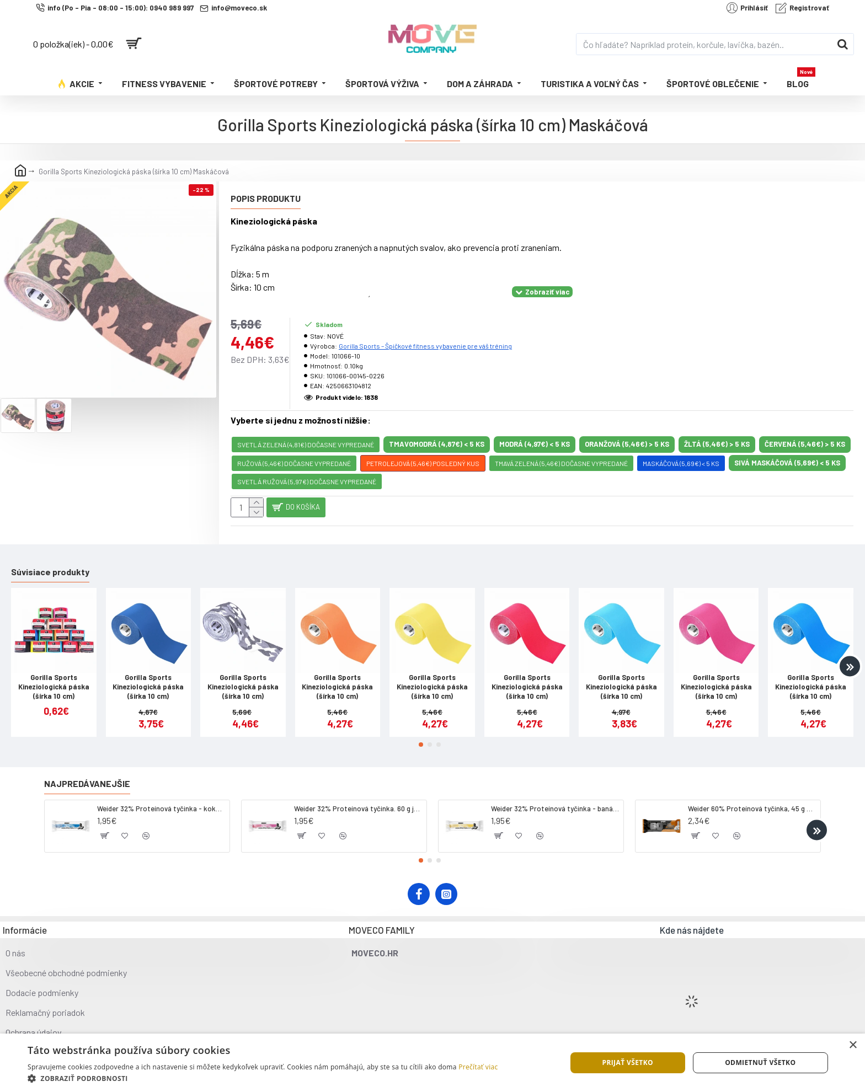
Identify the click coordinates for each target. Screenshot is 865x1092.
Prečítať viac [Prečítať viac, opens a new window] (478, 1067)
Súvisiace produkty (50, 563)
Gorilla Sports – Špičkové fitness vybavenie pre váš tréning (425, 332)
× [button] (852, 1045)
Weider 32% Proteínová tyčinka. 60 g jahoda (358, 799)
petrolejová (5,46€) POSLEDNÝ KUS (422, 449)
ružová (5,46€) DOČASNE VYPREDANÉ (294, 449)
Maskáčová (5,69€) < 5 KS (681, 449)
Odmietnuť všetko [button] (760, 1062)
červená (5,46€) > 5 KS (805, 430)
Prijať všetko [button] (627, 1062)
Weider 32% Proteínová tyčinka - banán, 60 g (555, 799)
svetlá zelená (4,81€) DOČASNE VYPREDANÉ (305, 431)
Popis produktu (266, 198)
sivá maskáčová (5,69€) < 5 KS (787, 449)
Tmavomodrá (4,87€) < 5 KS (436, 430)
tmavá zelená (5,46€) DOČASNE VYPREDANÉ (561, 449)
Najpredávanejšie (87, 774)
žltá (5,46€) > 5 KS (717, 430)
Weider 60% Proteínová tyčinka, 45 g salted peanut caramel (752, 799)
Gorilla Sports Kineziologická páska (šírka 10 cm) (53, 678)
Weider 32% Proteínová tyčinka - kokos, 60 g (161, 799)
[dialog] (432, 1063)
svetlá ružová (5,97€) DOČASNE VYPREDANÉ (306, 468)
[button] (849, 657)
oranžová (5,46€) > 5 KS (627, 430)
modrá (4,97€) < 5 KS (534, 430)
